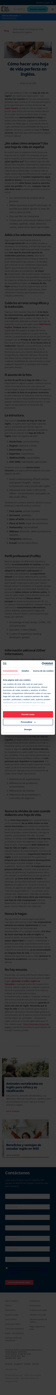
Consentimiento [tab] (10, 671)
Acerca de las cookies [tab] (43, 671)
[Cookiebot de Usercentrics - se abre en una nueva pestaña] (41, 664)
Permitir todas (28, 714)
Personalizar (28, 722)
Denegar (28, 729)
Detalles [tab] (25, 671)
